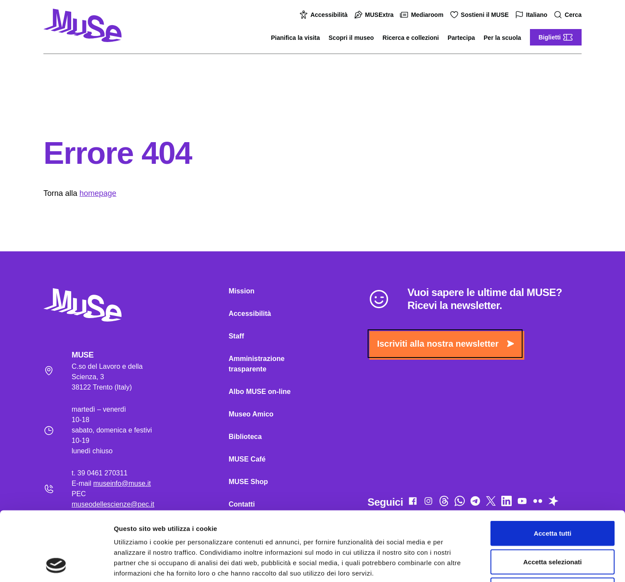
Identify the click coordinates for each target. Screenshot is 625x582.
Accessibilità (325, 14)
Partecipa (461, 37)
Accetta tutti (553, 468)
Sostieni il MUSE (480, 14)
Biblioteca (245, 436)
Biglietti (556, 37)
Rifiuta (553, 525)
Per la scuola (502, 37)
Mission (242, 291)
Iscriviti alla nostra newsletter (445, 343)
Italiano (532, 15)
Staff (236, 336)
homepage (97, 193)
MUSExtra (375, 14)
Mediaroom (423, 14)
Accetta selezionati (552, 497)
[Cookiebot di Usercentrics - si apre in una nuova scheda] (56, 565)
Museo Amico (251, 414)
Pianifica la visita (295, 37)
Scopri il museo (351, 37)
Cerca (569, 15)
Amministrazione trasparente (257, 364)
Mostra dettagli (456, 565)
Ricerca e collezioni (410, 37)
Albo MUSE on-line (260, 391)
